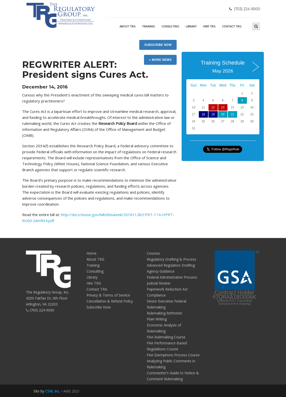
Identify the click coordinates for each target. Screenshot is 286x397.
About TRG (128, 26)
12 (212, 107)
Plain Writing (157, 319)
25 (203, 121)
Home (91, 253)
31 (193, 128)
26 (212, 121)
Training (148, 26)
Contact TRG (231, 26)
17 (193, 114)
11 (203, 107)
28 (232, 121)
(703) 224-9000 (40, 310)
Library (191, 26)
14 (232, 107)
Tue (213, 85)
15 (242, 107)
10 (193, 107)
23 (251, 114)
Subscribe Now (158, 45)
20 (222, 114)
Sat (251, 85)
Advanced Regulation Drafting (171, 265)
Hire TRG (209, 26)
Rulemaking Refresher (164, 313)
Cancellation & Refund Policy (109, 301)
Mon (203, 85)
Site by (46, 391)
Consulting (170, 26)
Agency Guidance (160, 271)
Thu (232, 85)
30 (251, 121)
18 (203, 114)
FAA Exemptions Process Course (173, 355)
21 (232, 114)
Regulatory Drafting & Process (171, 259)
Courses (153, 253)
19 (212, 114)
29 (242, 121)
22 (242, 114)
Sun (194, 85)
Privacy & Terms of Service (108, 295)
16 (251, 107)
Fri (242, 85)
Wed (222, 85)
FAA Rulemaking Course (166, 337)
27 (222, 121)
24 (193, 121)
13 (222, 107)
